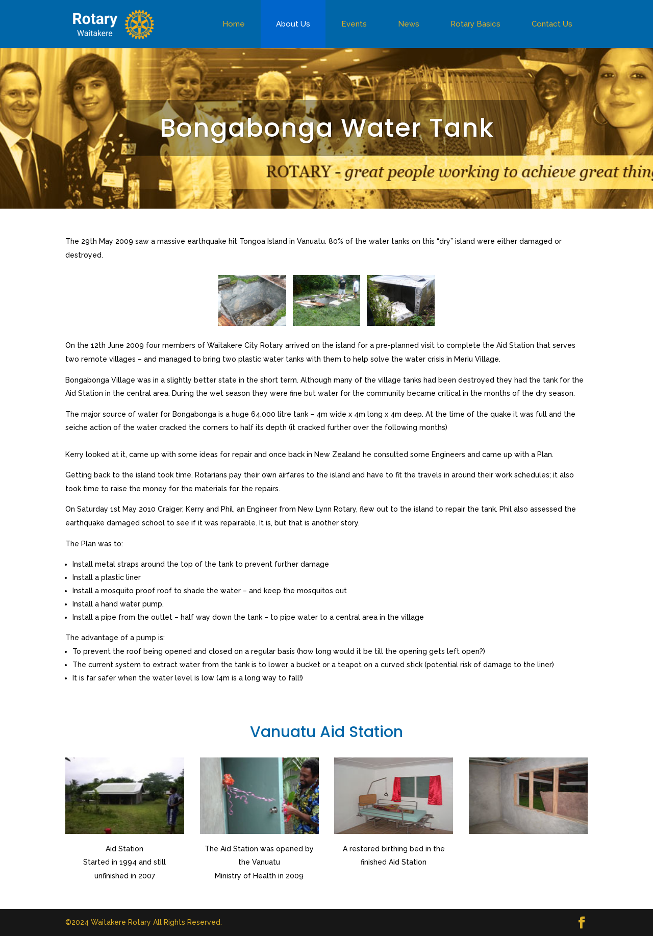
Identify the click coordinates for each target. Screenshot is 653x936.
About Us (293, 24)
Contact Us (552, 24)
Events (354, 24)
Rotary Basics (475, 24)
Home (233, 24)
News (408, 24)
